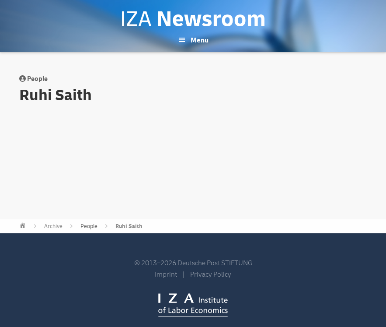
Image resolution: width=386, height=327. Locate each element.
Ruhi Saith (129, 226)
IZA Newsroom (193, 18)
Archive (53, 226)
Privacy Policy (210, 274)
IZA (193, 305)
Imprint (166, 274)
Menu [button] (200, 40)
